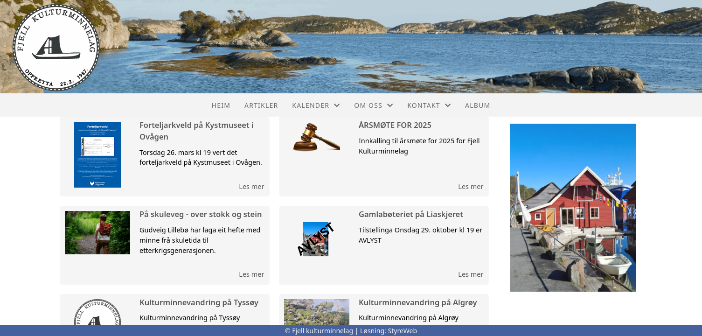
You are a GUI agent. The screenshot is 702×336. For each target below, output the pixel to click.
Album (477, 105)
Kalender (316, 105)
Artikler (261, 105)
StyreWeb (402, 330)
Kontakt (429, 105)
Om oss (373, 105)
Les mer (251, 186)
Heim (221, 105)
